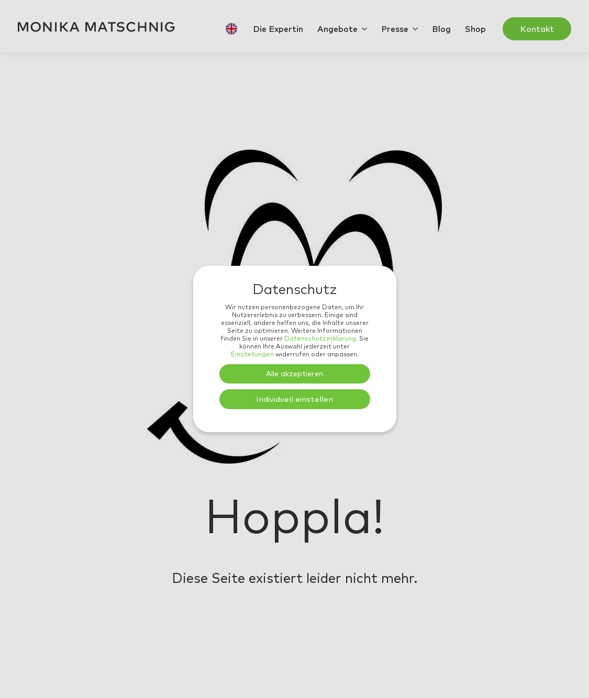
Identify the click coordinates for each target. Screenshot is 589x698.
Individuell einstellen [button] (294, 399)
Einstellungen (252, 354)
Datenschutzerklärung (320, 338)
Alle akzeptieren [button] (294, 373)
